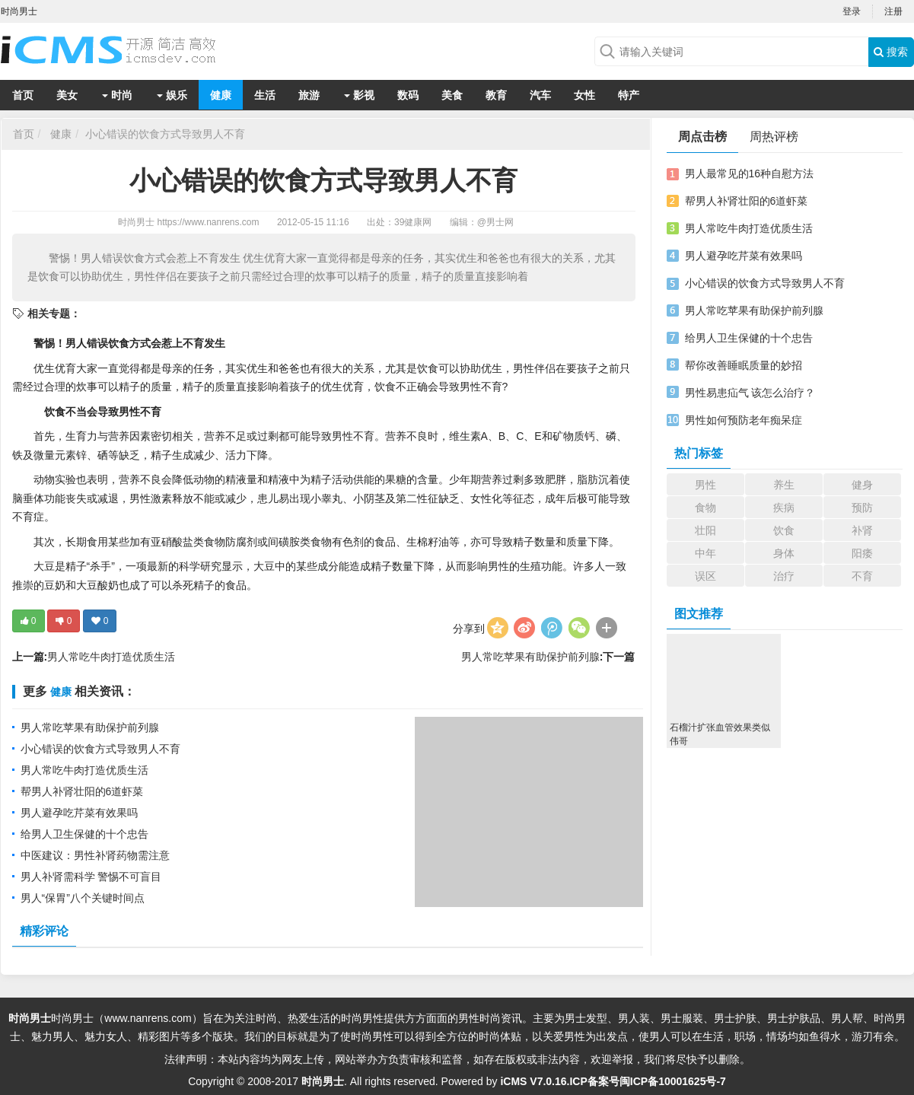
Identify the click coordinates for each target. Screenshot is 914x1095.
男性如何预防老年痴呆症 (743, 420)
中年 (705, 553)
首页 (22, 95)
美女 (67, 95)
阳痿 (862, 553)
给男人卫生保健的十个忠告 (84, 834)
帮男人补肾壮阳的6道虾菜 (82, 791)
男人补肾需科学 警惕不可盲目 (91, 877)
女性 (584, 95)
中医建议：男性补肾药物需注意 (95, 855)
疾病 (784, 507)
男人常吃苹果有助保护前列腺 (530, 657)
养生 (784, 485)
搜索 (891, 52)
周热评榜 (774, 136)
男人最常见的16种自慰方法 (749, 173)
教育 (496, 95)
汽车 (540, 95)
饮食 (784, 530)
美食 (452, 95)
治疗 (784, 576)
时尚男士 (136, 222)
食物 (705, 507)
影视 (359, 95)
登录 (851, 11)
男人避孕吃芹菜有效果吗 (79, 813)
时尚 (117, 95)
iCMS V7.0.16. (534, 1081)
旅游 (309, 95)
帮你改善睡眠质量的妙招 (743, 365)
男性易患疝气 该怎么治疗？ (750, 393)
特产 (628, 95)
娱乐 (172, 95)
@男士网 (495, 222)
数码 (408, 95)
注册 (893, 11)
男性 (705, 485)
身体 (784, 553)
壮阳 (705, 530)
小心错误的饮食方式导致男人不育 (165, 134)
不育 (862, 576)
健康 (220, 95)
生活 (264, 95)
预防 (862, 507)
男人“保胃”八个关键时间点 (83, 898)
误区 (705, 576)
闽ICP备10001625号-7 (672, 1081)
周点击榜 (702, 136)
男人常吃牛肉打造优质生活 (111, 657)
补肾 (862, 530)
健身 (862, 485)
